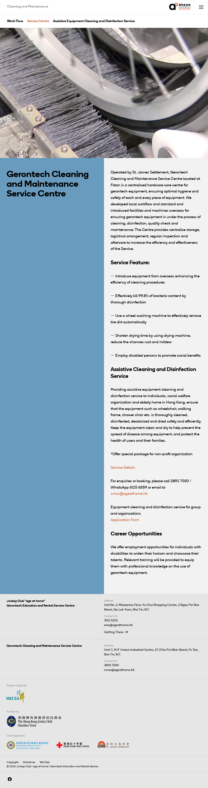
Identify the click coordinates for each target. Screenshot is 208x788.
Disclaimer (29, 762)
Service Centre (38, 21)
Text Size (44, 762)
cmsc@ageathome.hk (129, 493)
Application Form (125, 520)
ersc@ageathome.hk (118, 625)
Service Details (123, 467)
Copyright (13, 762)
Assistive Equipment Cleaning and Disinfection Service (94, 21)
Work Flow (15, 21)
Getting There (113, 632)
